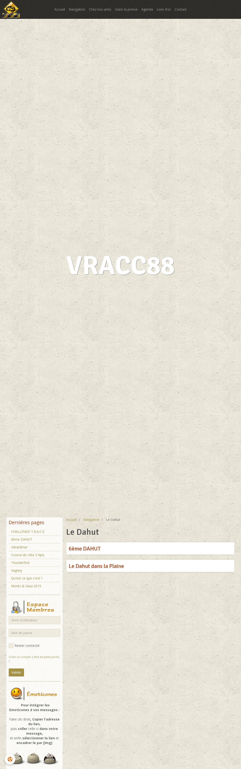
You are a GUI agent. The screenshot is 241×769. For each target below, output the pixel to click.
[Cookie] (10, 759)
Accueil (59, 9)
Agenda (147, 9)
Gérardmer (19, 547)
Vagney (16, 570)
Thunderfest (20, 562)
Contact (181, 9)
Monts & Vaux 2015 (26, 586)
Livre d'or (164, 9)
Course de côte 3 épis (27, 555)
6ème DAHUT (84, 548)
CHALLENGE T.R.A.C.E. (28, 531)
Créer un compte (20, 657)
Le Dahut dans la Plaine (96, 566)
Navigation (77, 9)
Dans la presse (126, 9)
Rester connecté (24, 645)
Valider (16, 672)
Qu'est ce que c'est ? (26, 578)
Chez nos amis (100, 9)
